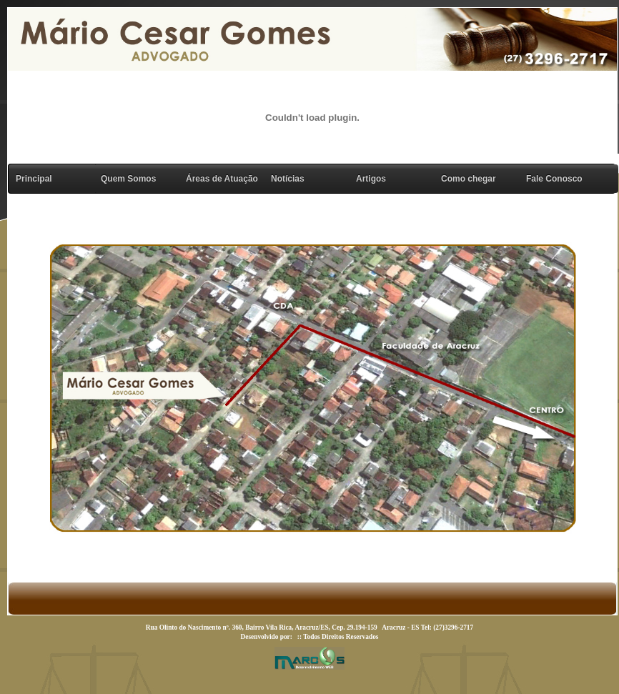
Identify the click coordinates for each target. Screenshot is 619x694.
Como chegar (468, 179)
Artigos (371, 179)
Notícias (287, 179)
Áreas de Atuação (222, 179)
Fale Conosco (554, 179)
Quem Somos (128, 179)
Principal (34, 179)
